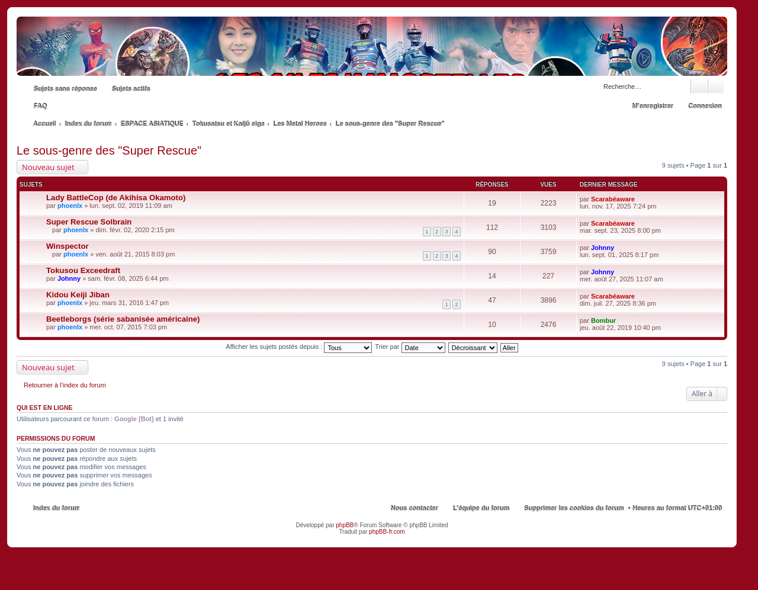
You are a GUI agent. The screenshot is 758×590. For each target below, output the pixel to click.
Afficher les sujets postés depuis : (299, 346)
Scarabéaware (613, 199)
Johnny (602, 247)
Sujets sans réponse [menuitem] (65, 88)
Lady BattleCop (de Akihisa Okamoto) (115, 197)
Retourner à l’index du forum (65, 385)
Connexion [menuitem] (704, 106)
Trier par (410, 346)
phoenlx (69, 205)
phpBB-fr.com (387, 531)
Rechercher (699, 86)
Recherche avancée (716, 86)
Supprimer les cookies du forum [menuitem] (573, 508)
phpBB (345, 525)
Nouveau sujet (48, 167)
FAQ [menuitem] (40, 106)
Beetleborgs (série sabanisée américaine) (123, 319)
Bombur (603, 320)
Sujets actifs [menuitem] (130, 88)
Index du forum (56, 508)
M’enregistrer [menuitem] (652, 106)
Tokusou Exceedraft (83, 270)
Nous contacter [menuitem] (414, 508)
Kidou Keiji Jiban (78, 294)
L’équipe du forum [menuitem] (480, 508)
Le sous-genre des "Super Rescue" (109, 150)
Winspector (67, 246)
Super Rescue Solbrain (88, 221)
